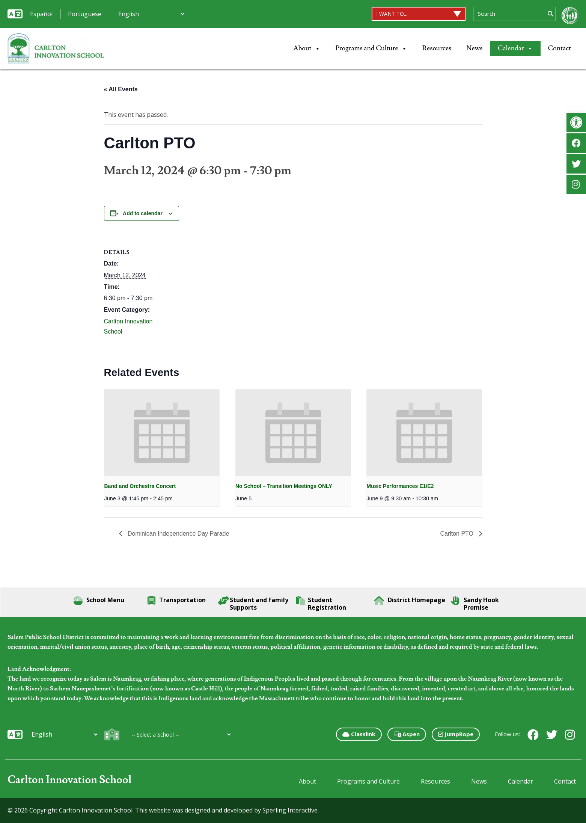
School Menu (99, 600)
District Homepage (409, 600)
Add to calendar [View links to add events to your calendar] (143, 213)
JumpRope (455, 734)
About (307, 48)
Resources (437, 48)
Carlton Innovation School (70, 780)
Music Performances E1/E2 (400, 486)
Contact (559, 48)
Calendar (515, 48)
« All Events (121, 89)
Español (41, 14)
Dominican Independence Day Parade (177, 533)
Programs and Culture (371, 48)
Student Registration (321, 603)
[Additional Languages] (151, 13)
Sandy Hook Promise (475, 603)
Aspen (407, 734)
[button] (576, 122)
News (474, 48)
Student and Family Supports (253, 603)
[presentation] (162, 433)
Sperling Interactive (290, 810)
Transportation (177, 600)
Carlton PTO (457, 533)
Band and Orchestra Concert (140, 486)
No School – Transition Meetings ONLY (283, 486)
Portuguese (84, 14)
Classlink (358, 734)
